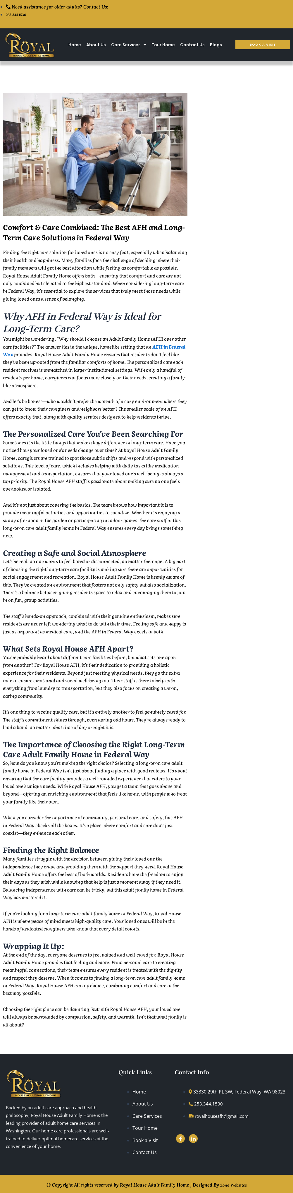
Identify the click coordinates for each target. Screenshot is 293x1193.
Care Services (128, 44)
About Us (96, 44)
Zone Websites (233, 1184)
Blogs (216, 44)
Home (74, 44)
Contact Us (192, 44)
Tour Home (163, 44)
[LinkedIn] (193, 1138)
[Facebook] (180, 1138)
